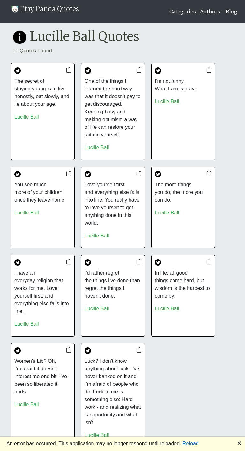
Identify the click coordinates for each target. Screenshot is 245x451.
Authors (210, 11)
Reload (190, 443)
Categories (182, 11)
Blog (231, 11)
